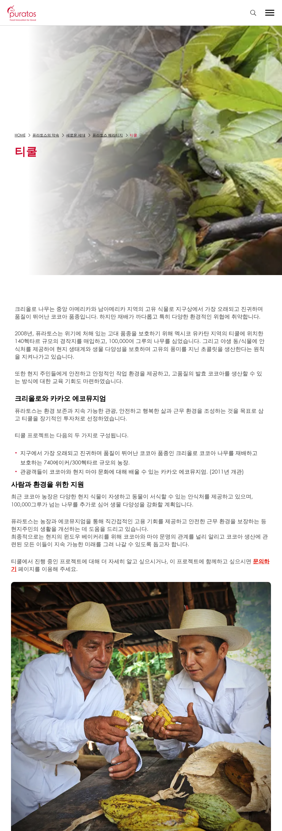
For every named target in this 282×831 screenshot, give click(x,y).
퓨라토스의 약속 (45, 135)
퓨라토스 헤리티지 (107, 135)
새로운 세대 (75, 135)
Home (20, 135)
